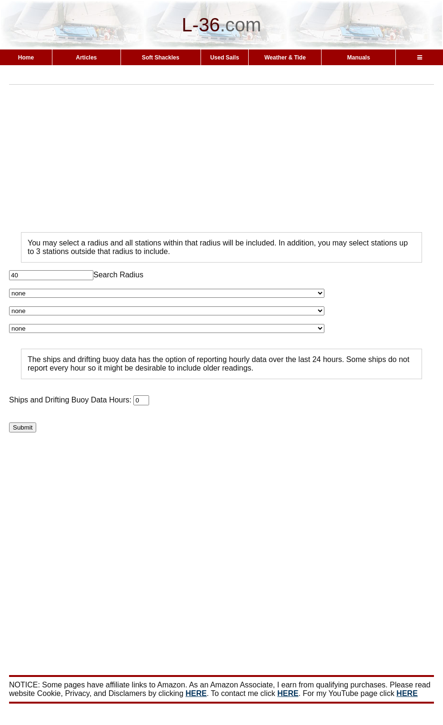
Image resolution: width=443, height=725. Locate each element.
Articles (86, 57)
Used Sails (224, 57)
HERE (196, 693)
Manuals (358, 57)
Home (26, 57)
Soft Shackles (161, 57)
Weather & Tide (285, 57)
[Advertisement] (226, 158)
